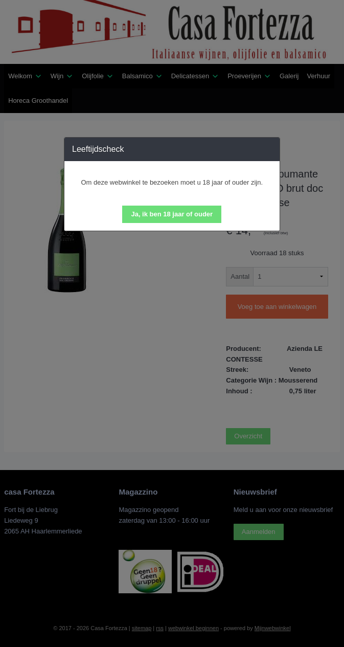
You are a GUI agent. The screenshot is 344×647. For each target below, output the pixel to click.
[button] (171, 214)
